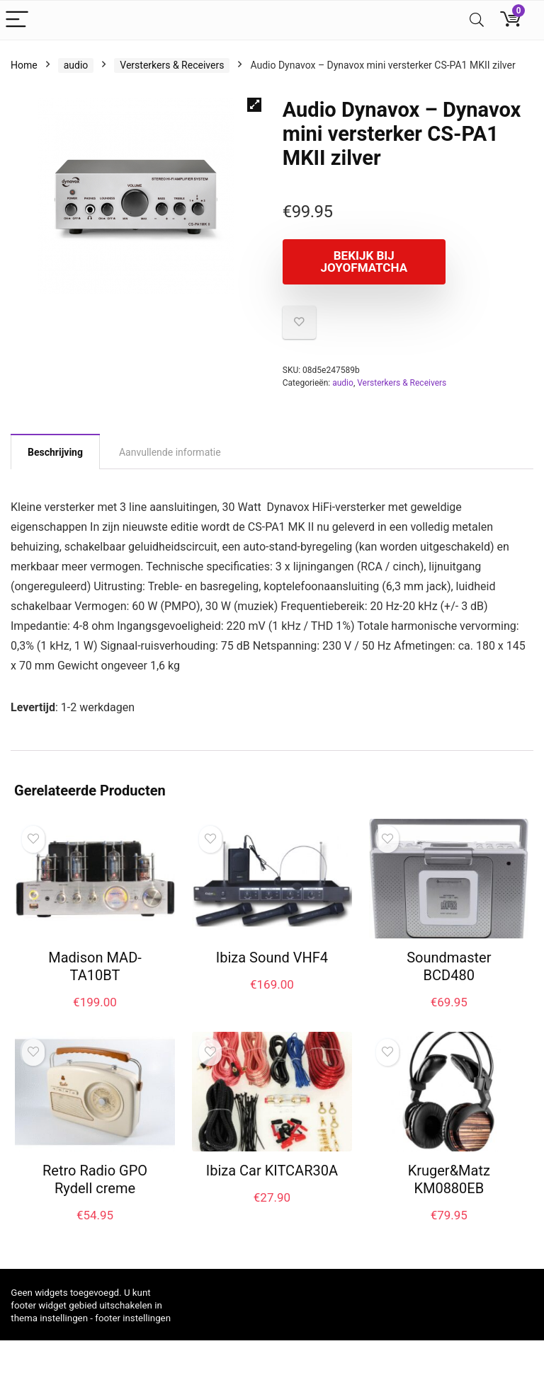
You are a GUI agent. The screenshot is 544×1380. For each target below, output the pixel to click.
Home (24, 65)
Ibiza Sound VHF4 (272, 957)
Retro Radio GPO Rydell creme (94, 1179)
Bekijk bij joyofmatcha (363, 261)
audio (76, 65)
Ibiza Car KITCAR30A (272, 1170)
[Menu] (17, 20)
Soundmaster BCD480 (449, 966)
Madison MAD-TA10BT (95, 966)
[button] (254, 105)
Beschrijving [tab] (55, 452)
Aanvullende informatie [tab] (170, 452)
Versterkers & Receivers (172, 65)
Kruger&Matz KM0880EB (449, 1179)
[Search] (477, 20)
